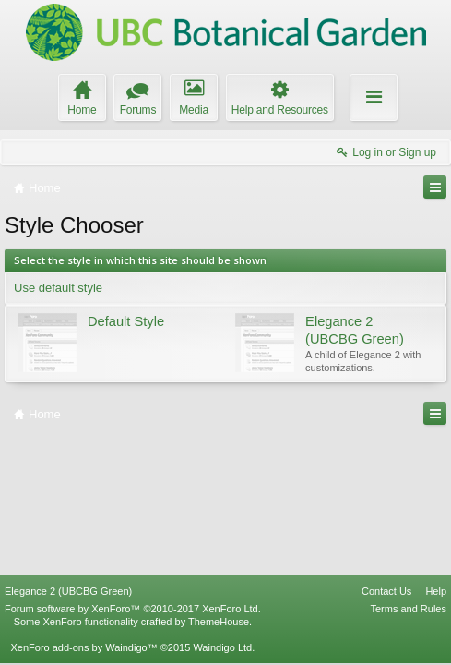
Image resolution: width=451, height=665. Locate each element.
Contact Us (386, 591)
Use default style (58, 288)
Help (435, 591)
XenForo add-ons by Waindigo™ (83, 647)
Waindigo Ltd (222, 647)
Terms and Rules (408, 608)
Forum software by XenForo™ (133, 608)
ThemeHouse (218, 621)
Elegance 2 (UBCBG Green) (68, 591)
